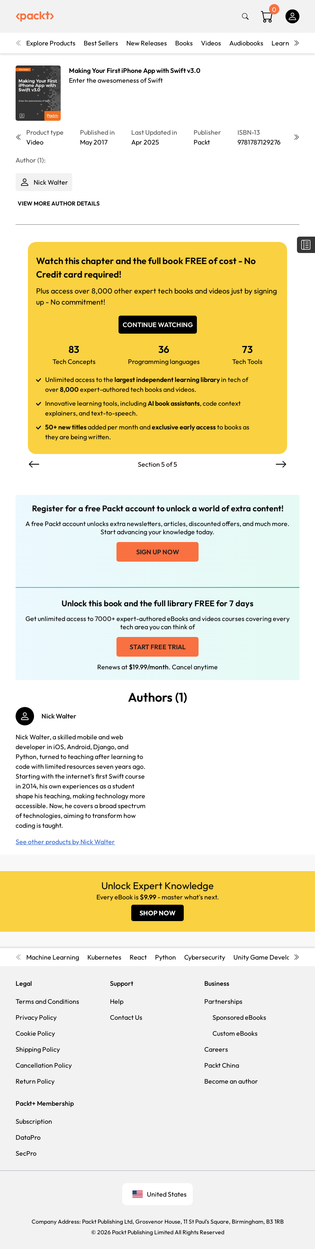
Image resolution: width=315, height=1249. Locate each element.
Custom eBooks (235, 1033)
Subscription (34, 1121)
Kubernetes (104, 957)
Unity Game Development (271, 957)
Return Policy (35, 1081)
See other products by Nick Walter (65, 842)
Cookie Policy (35, 1033)
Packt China (221, 1065)
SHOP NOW (157, 913)
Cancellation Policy (44, 1065)
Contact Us (126, 1017)
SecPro (26, 1153)
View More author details (59, 203)
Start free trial (158, 647)
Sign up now (157, 552)
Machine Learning (52, 957)
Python (165, 957)
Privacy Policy (36, 1017)
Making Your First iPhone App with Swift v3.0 (135, 70)
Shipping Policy (38, 1049)
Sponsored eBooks (239, 1017)
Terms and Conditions (47, 1001)
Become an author (231, 1081)
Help (116, 1001)
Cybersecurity (204, 957)
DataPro (28, 1137)
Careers (216, 1049)
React (138, 957)
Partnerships (223, 1001)
